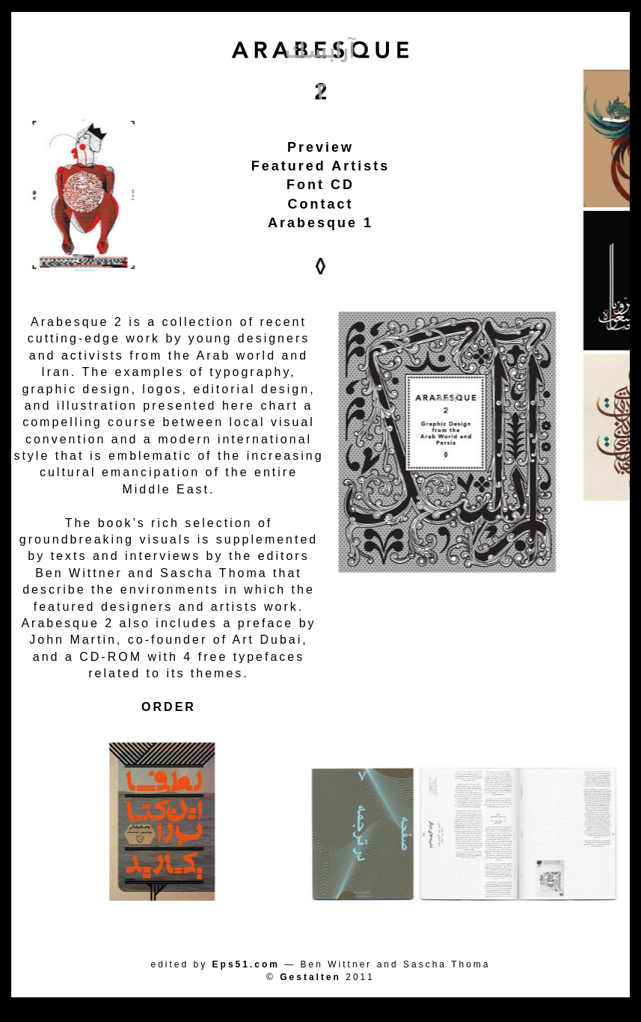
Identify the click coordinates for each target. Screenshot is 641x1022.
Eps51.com (246, 964)
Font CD (320, 184)
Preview (320, 147)
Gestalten (310, 977)
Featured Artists (320, 165)
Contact (321, 204)
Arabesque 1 (320, 222)
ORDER (168, 707)
